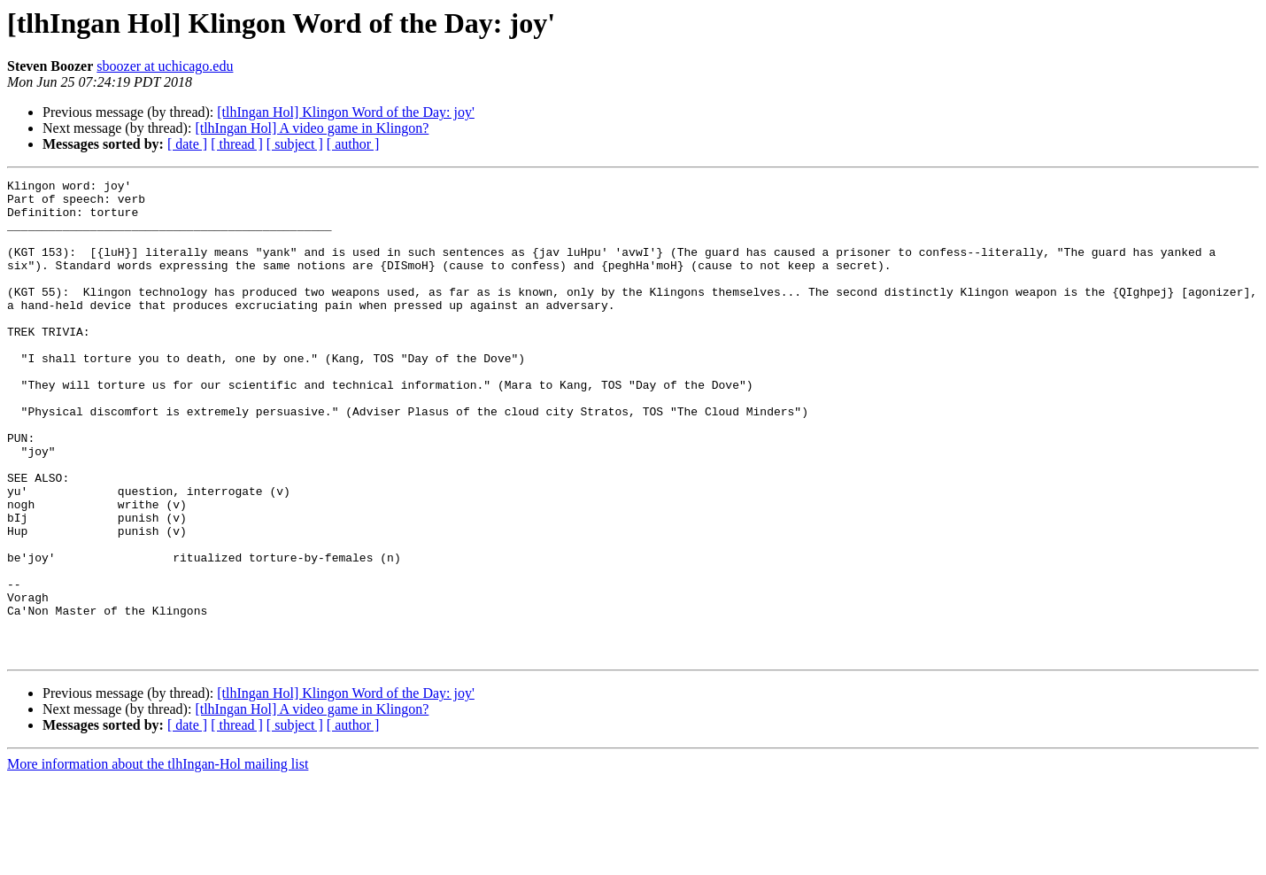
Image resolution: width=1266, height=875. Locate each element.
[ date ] (187, 143)
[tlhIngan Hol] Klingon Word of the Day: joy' (346, 112)
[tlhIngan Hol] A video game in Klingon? (311, 128)
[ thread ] (237, 143)
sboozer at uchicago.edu (164, 66)
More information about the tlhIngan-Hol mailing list (157, 859)
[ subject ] (294, 143)
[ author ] (353, 143)
